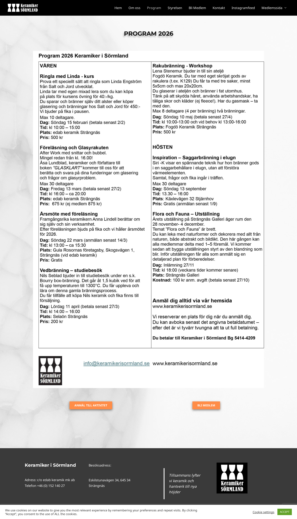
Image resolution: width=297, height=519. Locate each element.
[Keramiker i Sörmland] (22, 7)
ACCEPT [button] (284, 512)
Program (154, 8)
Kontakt (219, 8)
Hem (118, 8)
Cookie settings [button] (263, 512)
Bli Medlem (197, 8)
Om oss (134, 8)
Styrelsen (175, 8)
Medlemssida (272, 8)
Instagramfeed (243, 8)
